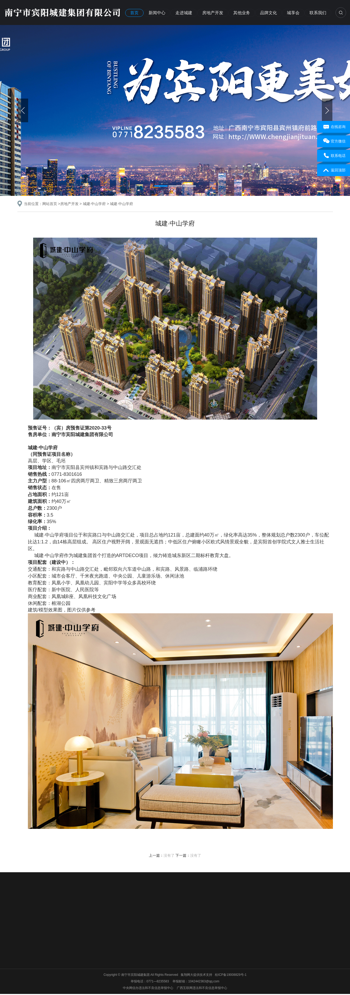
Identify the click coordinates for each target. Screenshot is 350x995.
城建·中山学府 (94, 204)
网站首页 (49, 204)
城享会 (293, 13)
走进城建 (183, 13)
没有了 (169, 855)
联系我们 (318, 13)
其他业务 (241, 13)
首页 (134, 13)
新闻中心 (157, 13)
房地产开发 (212, 13)
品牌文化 (268, 13)
